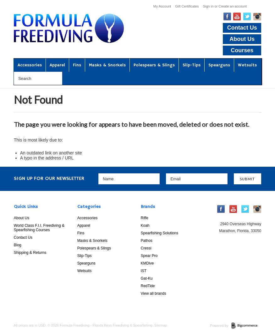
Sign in (208, 6)
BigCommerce (246, 325)
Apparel (57, 65)
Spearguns (219, 65)
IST (144, 271)
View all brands (153, 293)
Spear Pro (149, 256)
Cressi (146, 248)
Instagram (257, 16)
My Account (162, 6)
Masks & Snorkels (107, 65)
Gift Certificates (187, 6)
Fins (77, 65)
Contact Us (242, 28)
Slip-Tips (192, 65)
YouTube (237, 16)
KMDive (147, 263)
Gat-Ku (147, 278)
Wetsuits (247, 65)
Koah (145, 225)
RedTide (148, 286)
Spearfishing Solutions (159, 233)
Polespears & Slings (154, 65)
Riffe (144, 218)
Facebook (227, 16)
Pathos (146, 240)
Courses (242, 50)
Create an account (232, 6)
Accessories (30, 65)
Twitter (247, 16)
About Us (242, 39)
